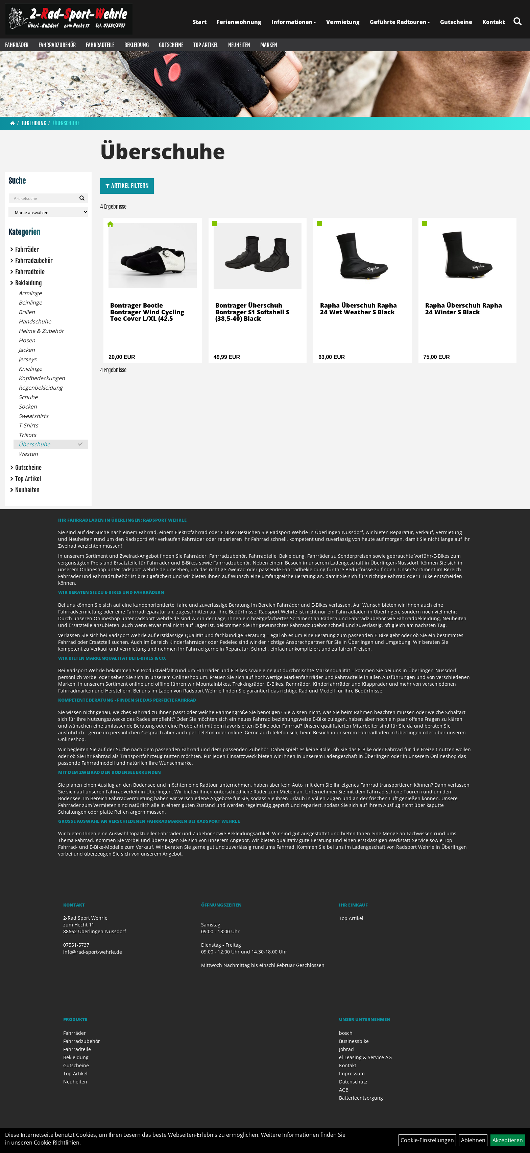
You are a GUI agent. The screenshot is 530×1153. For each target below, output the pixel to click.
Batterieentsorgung (361, 1098)
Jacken (27, 349)
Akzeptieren (507, 1140)
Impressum (352, 1073)
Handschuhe (35, 321)
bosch (346, 1033)
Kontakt (493, 22)
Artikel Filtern (127, 185)
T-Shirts (28, 425)
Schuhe (28, 397)
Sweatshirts (33, 416)
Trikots (27, 435)
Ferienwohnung (239, 22)
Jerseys (28, 359)
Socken (28, 406)
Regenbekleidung (41, 387)
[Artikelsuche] (517, 21)
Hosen (27, 340)
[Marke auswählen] (48, 212)
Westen (28, 453)
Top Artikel (205, 45)
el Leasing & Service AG (365, 1057)
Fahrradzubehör (57, 45)
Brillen (27, 312)
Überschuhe (66, 123)
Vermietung (343, 22)
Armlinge (30, 293)
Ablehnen (473, 1140)
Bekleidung (136, 45)
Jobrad (346, 1049)
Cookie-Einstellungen (427, 1140)
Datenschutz (353, 1081)
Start (200, 22)
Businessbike (354, 1041)
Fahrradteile (100, 45)
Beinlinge (30, 302)
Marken (268, 45)
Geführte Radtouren (400, 22)
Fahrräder (16, 45)
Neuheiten (239, 45)
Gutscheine (456, 22)
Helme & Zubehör (41, 331)
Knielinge (30, 368)
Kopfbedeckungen (42, 378)
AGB (343, 1089)
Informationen (293, 22)
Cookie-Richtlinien (56, 1142)
